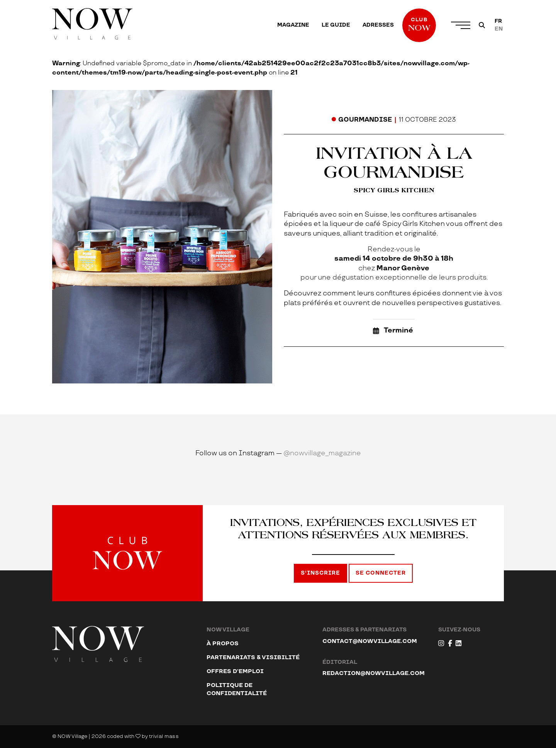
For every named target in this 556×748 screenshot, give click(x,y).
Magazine (293, 25)
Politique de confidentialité (237, 689)
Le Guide (336, 25)
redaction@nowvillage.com (373, 673)
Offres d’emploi (235, 671)
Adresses (378, 25)
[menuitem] (293, 25)
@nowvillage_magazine (322, 453)
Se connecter (381, 573)
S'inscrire (320, 573)
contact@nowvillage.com (369, 641)
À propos (223, 643)
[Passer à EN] (498, 29)
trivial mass (164, 736)
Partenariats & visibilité (253, 657)
